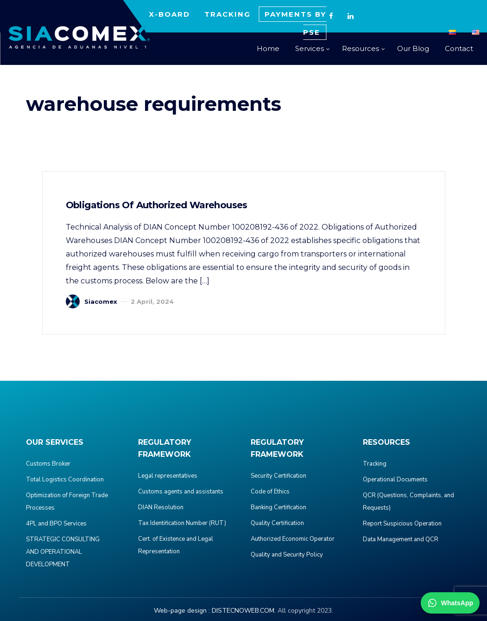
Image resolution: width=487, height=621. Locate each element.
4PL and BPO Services (56, 523)
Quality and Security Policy (287, 555)
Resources (360, 48)
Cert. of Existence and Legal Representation (175, 545)
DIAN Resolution (160, 507)
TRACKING (227, 14)
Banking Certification (278, 507)
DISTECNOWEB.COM (243, 610)
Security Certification (278, 476)
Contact (459, 48)
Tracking (374, 464)
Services (309, 48)
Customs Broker (48, 464)
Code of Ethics (270, 491)
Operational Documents (395, 479)
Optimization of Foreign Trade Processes (67, 501)
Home (268, 48)
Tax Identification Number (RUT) (182, 523)
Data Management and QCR (400, 539)
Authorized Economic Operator (293, 539)
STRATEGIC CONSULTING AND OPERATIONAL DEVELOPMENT (63, 552)
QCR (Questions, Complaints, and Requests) (408, 501)
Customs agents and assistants (180, 491)
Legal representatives (167, 476)
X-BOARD (169, 14)
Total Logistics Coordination (65, 479)
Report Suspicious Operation (402, 523)
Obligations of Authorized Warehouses (156, 205)
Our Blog (413, 48)
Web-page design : (182, 610)
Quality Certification (277, 523)
